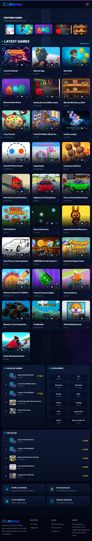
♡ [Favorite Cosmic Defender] (17, 65)
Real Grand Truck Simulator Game (18, 198)
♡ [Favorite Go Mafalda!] (47, 318)
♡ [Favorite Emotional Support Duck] (77, 255)
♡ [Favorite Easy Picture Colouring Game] (17, 255)
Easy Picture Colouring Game (16, 261)
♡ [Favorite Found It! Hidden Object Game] (47, 128)
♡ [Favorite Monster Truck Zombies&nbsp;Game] (17, 318)
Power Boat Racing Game (14, 356)
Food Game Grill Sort (72, 166)
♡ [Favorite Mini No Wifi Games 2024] (77, 96)
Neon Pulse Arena (41, 229)
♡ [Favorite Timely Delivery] (77, 287)
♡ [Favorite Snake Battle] (47, 160)
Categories (34, 528)
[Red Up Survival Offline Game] (73, 29)
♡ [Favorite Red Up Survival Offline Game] (47, 96)
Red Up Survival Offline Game (46, 103)
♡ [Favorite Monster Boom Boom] (17, 96)
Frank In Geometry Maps (44, 293)
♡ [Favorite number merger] (77, 128)
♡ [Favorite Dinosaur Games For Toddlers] (17, 286)
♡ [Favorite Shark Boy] (77, 65)
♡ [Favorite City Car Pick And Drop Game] (77, 191)
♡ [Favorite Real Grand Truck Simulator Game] (17, 191)
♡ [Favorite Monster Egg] (47, 65)
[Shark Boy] (35, 29)
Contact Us (55, 531)
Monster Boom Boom (12, 102)
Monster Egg (39, 71)
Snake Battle (39, 166)
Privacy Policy (56, 528)
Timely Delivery (70, 293)
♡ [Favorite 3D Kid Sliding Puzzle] (77, 318)
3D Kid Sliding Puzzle (72, 324)
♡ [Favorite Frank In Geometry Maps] (47, 287)
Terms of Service (57, 524)
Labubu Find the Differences (75, 229)
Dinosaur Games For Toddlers (16, 293)
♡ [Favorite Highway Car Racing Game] (47, 191)
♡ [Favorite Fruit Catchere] (17, 223)
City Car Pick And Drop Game (76, 198)
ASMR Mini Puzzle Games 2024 (47, 261)
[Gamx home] (12, 4)
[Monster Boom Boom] (54, 29)
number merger (70, 134)
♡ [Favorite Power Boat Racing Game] (17, 350)
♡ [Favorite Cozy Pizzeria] (17, 128)
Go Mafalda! (39, 324)
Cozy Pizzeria (9, 134)
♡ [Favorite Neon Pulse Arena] (47, 223)
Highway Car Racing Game (45, 198)
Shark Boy (68, 71)
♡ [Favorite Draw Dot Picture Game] (17, 160)
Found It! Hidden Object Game (46, 134)
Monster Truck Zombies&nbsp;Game (19, 324)
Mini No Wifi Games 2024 (74, 103)
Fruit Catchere (10, 229)
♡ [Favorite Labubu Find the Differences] (77, 223)
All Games (33, 524)
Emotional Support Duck (74, 261)
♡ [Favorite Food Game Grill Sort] (77, 160)
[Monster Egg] (16, 29)
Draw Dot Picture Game (13, 166)
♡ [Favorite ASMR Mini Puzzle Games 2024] (47, 255)
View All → (85, 44)
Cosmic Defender (11, 71)
